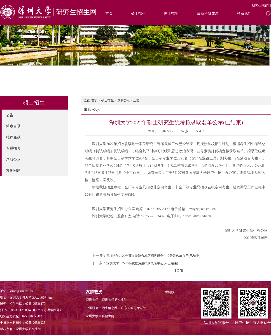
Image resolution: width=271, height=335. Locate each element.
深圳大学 (92, 300)
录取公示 (13, 159)
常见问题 (13, 170)
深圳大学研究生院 (114, 300)
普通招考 (13, 148)
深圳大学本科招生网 (100, 316)
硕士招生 (138, 13)
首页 (109, 13)
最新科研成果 (208, 13)
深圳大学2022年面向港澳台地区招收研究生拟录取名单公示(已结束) (153, 256)
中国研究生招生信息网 (101, 308)
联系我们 (244, 13)
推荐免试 (13, 137)
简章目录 (13, 126)
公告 (9, 115)
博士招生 (171, 13)
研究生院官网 (261, 5)
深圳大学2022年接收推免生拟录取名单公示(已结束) (142, 263)
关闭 (180, 270)
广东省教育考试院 (133, 308)
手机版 (169, 292)
